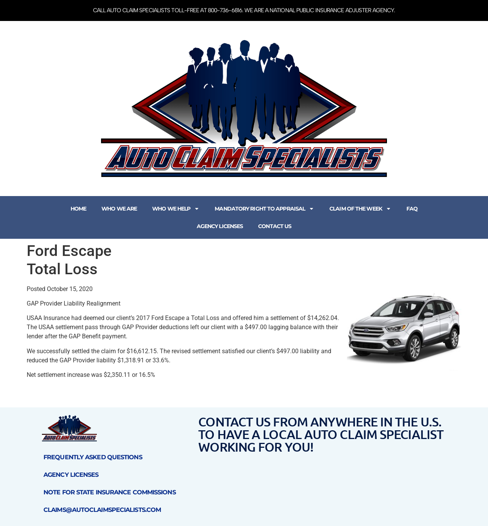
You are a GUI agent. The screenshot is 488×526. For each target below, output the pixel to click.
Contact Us (274, 226)
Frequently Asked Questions (92, 457)
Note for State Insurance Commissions (109, 492)
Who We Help (175, 208)
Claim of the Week (360, 208)
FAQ (411, 208)
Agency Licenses (220, 226)
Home (78, 208)
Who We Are (119, 208)
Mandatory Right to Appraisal (264, 208)
